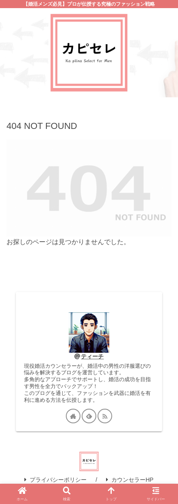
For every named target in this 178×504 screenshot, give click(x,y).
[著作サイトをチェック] (73, 416)
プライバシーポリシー (55, 479)
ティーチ (92, 356)
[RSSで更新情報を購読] (105, 416)
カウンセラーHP (129, 479)
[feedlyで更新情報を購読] (89, 416)
